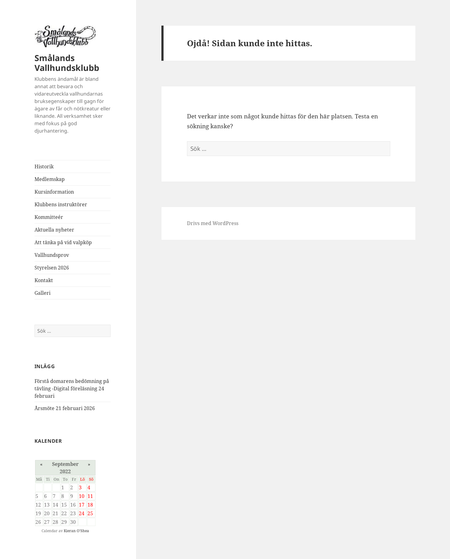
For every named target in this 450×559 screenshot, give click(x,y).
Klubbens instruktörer (60, 204)
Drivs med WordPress (212, 223)
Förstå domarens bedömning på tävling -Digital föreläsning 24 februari (71, 388)
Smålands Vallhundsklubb (66, 62)
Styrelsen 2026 (51, 267)
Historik (44, 166)
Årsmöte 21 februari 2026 (64, 408)
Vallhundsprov (51, 255)
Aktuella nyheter (54, 229)
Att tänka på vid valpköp (63, 242)
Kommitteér (48, 217)
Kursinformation (54, 191)
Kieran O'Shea (76, 530)
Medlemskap (49, 179)
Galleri (42, 293)
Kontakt (43, 280)
